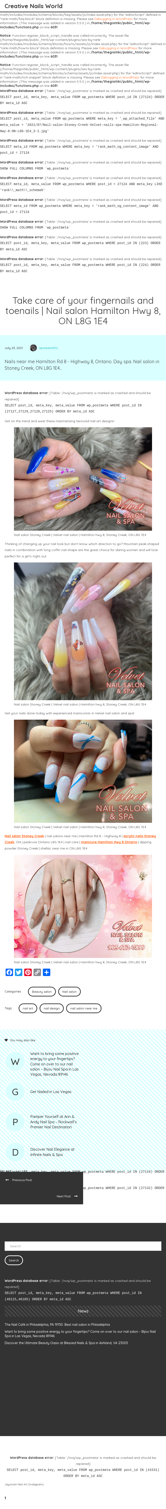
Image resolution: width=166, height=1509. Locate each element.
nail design (52, 1008)
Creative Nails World (34, 6)
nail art (28, 1008)
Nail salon (69, 991)
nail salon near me (83, 1008)
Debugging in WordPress (113, 19)
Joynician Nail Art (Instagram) (24, 1484)
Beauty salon (42, 991)
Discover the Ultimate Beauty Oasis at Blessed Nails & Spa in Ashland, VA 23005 (66, 1343)
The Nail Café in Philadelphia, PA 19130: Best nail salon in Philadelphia (57, 1325)
